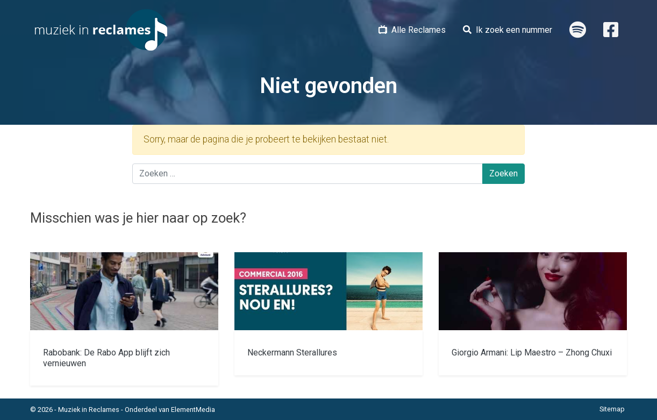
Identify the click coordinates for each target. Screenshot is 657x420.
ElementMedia (193, 409)
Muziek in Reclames (88, 409)
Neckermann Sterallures (292, 352)
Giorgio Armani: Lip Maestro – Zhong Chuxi (532, 352)
